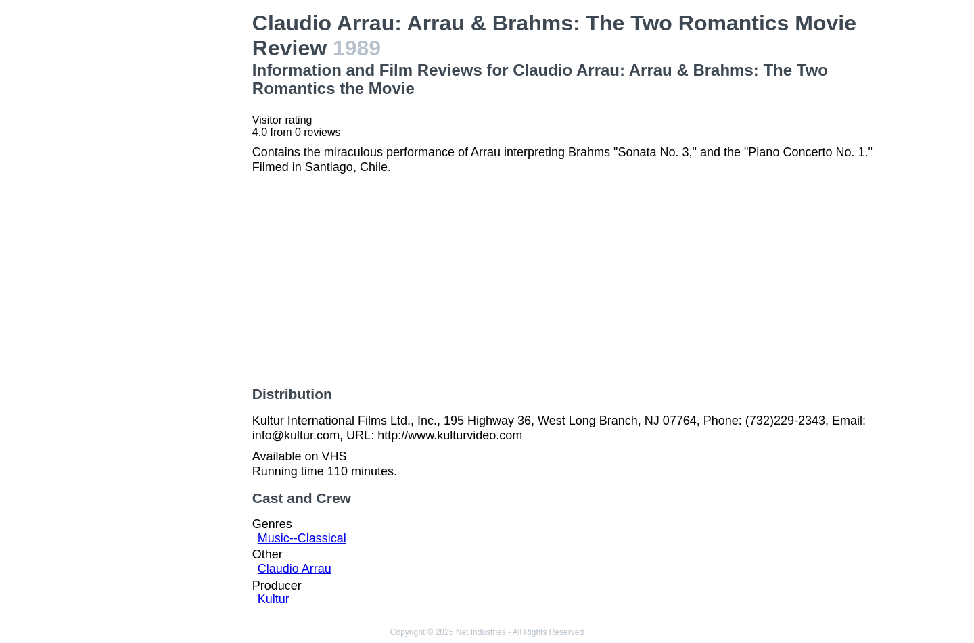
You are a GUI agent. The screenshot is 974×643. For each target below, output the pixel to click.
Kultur (273, 599)
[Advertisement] (169, 213)
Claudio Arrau (294, 568)
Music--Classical (302, 538)
